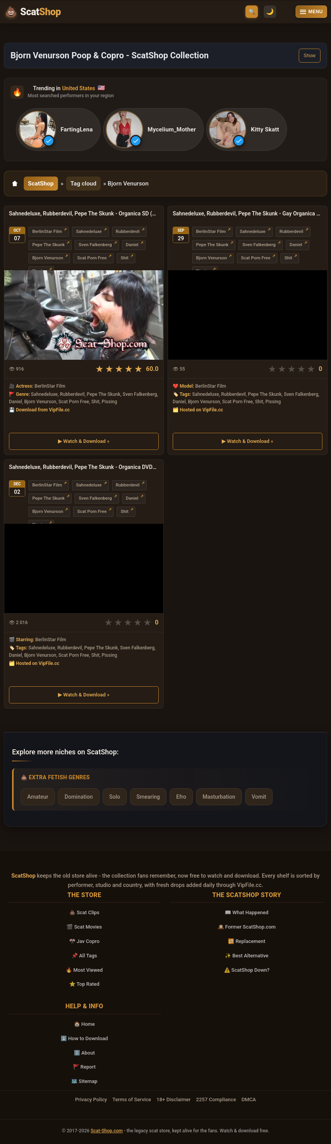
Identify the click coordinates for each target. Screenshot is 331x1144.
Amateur (37, 797)
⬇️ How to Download (84, 1038)
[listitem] (58, 129)
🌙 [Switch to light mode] (269, 12)
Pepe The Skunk (48, 245)
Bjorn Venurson (47, 258)
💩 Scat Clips (84, 913)
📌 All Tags (84, 956)
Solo (114, 797)
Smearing (148, 797)
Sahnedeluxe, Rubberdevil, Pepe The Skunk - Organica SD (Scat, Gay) (84, 214)
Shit (124, 258)
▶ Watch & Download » (83, 441)
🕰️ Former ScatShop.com (247, 927)
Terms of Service (131, 1099)
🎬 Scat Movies (84, 927)
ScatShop (41, 183)
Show (309, 55)
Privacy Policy (91, 1099)
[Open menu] (311, 11)
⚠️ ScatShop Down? (247, 970)
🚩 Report (84, 1067)
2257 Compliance (216, 1099)
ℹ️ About (84, 1053)
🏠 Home (84, 1024)
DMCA (249, 1099)
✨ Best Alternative (246, 956)
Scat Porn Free (92, 258)
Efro (181, 797)
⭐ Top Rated (84, 984)
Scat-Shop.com (107, 1131)
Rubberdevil (128, 231)
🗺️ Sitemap (84, 1081)
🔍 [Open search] (252, 12)
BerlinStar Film (47, 231)
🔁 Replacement (246, 941)
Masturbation (219, 797)
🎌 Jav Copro (84, 941)
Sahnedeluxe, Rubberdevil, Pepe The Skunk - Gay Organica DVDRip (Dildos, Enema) (247, 214)
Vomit (259, 797)
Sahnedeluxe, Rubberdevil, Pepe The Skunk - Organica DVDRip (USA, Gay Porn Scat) (84, 467)
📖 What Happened (246, 913)
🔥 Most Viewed (84, 970)
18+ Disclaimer (173, 1099)
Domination (79, 797)
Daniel (132, 245)
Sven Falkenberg (95, 245)
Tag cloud (83, 183)
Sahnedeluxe (89, 231)
